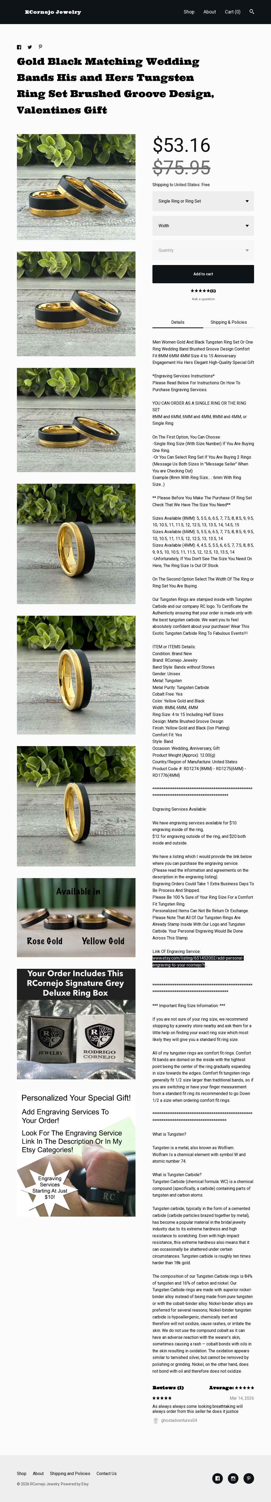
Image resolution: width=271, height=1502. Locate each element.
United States (187, 184)
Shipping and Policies (70, 1473)
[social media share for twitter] (30, 48)
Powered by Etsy (75, 1484)
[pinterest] (248, 1478)
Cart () (233, 12)
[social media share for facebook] (19, 48)
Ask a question (203, 299)
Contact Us (107, 1473)
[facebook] (217, 1478)
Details (177, 322)
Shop (189, 12)
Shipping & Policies (229, 322)
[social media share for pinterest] (40, 47)
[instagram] (233, 1478)
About (210, 12)
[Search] (252, 12)
